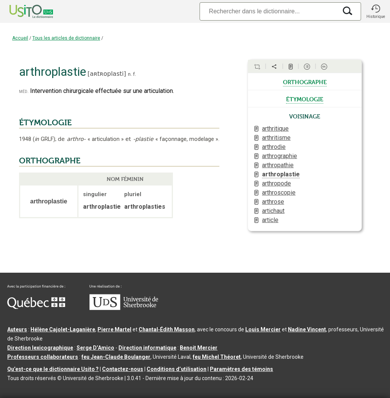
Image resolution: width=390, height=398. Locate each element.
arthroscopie (279, 192)
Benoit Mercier (198, 348)
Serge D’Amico (95, 348)
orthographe (305, 81)
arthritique (275, 128)
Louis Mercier (263, 329)
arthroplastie (281, 174)
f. (134, 74)
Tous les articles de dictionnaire (66, 38)
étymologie (304, 98)
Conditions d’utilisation (176, 369)
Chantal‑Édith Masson (167, 329)
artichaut (273, 210)
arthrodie (274, 146)
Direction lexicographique (40, 348)
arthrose (273, 201)
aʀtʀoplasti (107, 73)
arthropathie (278, 165)
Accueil (20, 38)
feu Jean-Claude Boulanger (116, 357)
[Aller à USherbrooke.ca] (124, 308)
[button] (375, 11)
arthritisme (276, 137)
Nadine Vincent (307, 329)
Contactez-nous (122, 369)
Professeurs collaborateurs (42, 357)
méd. (24, 91)
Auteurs (17, 329)
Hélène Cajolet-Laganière (62, 329)
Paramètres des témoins (241, 369)
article (270, 220)
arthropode (276, 183)
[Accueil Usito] (23, 11)
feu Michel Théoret (217, 357)
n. (130, 74)
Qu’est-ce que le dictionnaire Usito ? (53, 369)
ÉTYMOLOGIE (45, 122)
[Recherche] (268, 11)
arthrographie (279, 156)
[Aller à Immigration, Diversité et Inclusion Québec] (36, 307)
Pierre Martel (114, 329)
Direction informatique (147, 348)
